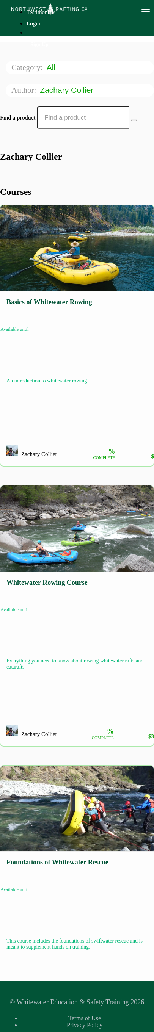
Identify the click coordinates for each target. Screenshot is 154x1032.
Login (33, 23)
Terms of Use (84, 1018)
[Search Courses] (134, 120)
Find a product (17, 117)
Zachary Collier (68, 90)
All (52, 67)
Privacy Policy (84, 1025)
